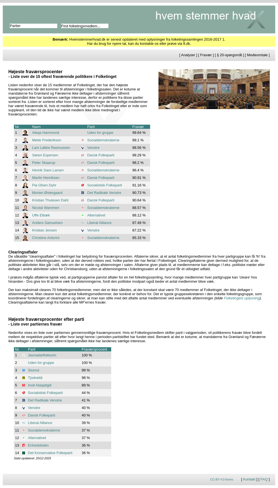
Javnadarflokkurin (42, 355)
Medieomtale (257, 55)
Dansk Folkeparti (101, 155)
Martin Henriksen (45, 178)
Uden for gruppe (100, 132)
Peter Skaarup (43, 163)
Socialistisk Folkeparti (104, 185)
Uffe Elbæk (41, 215)
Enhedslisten (38, 445)
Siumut (33, 370)
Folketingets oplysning (242, 298)
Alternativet (96, 215)
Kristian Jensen (44, 230)
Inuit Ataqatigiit (40, 385)
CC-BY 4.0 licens (221, 479)
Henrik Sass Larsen (48, 170)
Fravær (206, 55)
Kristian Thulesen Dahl (50, 200)
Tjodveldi (35, 378)
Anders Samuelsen (47, 223)
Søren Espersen (45, 155)
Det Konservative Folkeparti (50, 453)
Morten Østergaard (47, 193)
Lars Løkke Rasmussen (51, 148)
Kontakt (249, 479)
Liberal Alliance (99, 223)
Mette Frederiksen (46, 140)
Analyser (188, 55)
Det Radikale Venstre (104, 193)
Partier (15, 26)
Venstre (93, 148)
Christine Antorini (45, 238)
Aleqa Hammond (45, 132)
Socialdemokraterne (103, 140)
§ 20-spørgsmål (229, 55)
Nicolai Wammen (45, 208)
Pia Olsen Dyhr (44, 185)
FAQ (264, 479)
